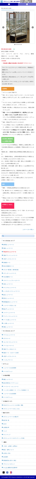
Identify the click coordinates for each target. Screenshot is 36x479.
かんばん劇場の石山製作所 (10, 467)
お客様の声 (6, 427)
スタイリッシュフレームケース (11, 280)
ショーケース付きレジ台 (9, 305)
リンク (5, 431)
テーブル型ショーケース (9, 319)
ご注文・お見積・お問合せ (10, 446)
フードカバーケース (8, 345)
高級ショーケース (8, 248)
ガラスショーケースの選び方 (10, 416)
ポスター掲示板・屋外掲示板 (10, 269)
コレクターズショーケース (10, 342)
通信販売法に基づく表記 (9, 460)
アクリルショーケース (9, 335)
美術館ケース (6, 262)
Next (33, 27)
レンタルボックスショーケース (11, 291)
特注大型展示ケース (8, 266)
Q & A (4, 424)
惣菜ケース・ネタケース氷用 (10, 352)
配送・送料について (8, 449)
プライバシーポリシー (9, 464)
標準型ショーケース (8, 244)
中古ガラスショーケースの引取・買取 (13, 405)
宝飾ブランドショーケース (10, 255)
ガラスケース (6, 338)
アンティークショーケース (10, 316)
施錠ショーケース (8, 379)
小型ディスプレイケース (9, 356)
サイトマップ (6, 434)
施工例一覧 (6, 420)
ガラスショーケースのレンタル (11, 408)
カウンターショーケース (9, 273)
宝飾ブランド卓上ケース (9, 349)
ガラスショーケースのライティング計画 (13, 438)
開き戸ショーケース (8, 309)
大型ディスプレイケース (9, 259)
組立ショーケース (8, 294)
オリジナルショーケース (9, 287)
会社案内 (5, 457)
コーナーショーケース (9, 312)
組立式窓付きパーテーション (10, 383)
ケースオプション (8, 371)
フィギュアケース (8, 360)
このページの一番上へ (28, 229)
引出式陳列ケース (8, 277)
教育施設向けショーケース (10, 302)
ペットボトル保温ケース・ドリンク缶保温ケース (16, 390)
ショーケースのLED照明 (9, 368)
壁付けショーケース (8, 298)
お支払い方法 (6, 453)
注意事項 (4, 88)
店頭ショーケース (8, 284)
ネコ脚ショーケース (8, 323)
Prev (3, 27)
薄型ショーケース (8, 327)
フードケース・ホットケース (10, 386)
